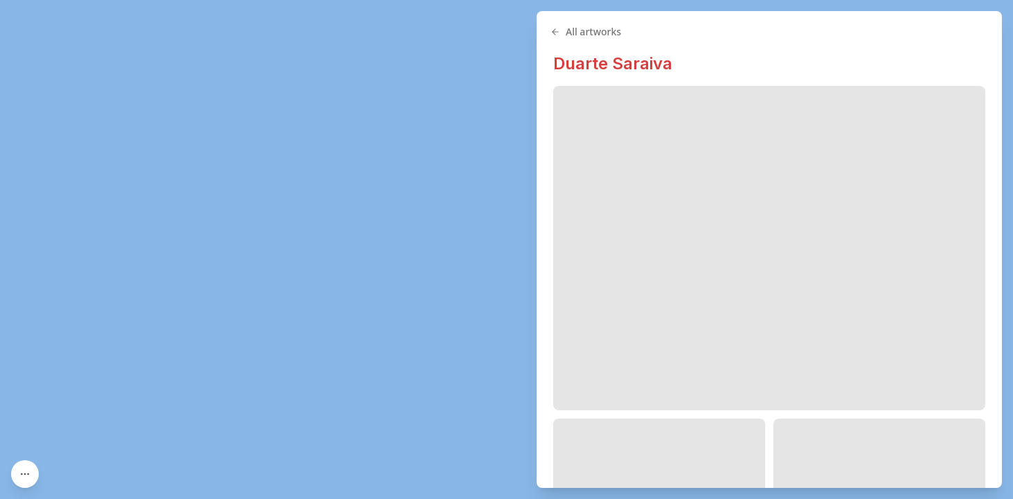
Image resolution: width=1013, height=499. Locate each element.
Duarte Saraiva (612, 63)
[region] (506, 249)
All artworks (585, 31)
